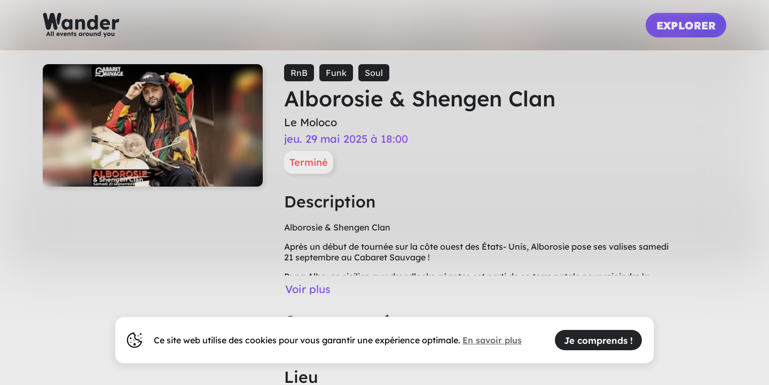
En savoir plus (492, 340)
